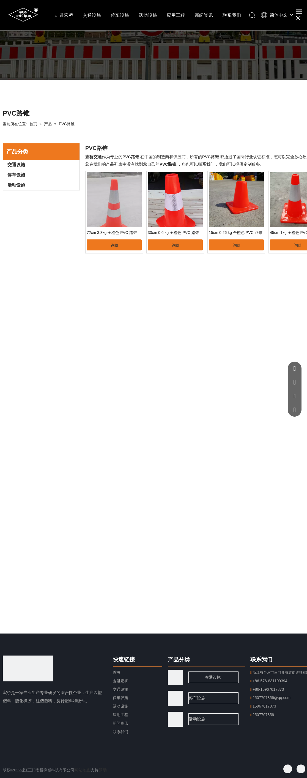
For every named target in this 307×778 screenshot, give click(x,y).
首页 (116, 672)
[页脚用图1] (175, 698)
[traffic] (175, 677)
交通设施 (92, 15)
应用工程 (176, 15)
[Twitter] (301, 769)
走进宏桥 (64, 15)
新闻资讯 (204, 15)
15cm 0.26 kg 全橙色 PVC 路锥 (235, 232)
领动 (102, 770)
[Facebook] (287, 769)
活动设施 (148, 15)
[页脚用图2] (175, 719)
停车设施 (120, 15)
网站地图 (82, 770)
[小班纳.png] (153, 52)
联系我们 (232, 15)
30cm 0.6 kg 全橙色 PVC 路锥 (173, 232)
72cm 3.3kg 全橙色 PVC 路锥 (112, 232)
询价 (115, 245)
